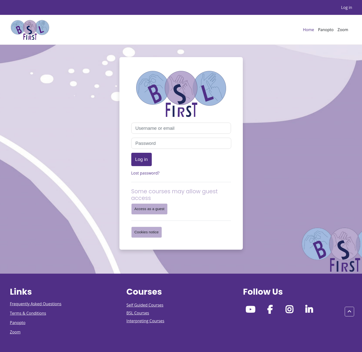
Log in (346, 7)
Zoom (15, 332)
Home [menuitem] (308, 29)
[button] (349, 312)
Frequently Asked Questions (35, 304)
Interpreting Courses (145, 321)
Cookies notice (146, 232)
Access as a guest (149, 209)
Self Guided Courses (144, 305)
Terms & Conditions (28, 313)
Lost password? (145, 173)
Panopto (17, 322)
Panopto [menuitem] (326, 29)
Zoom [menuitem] (343, 29)
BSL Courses (137, 313)
